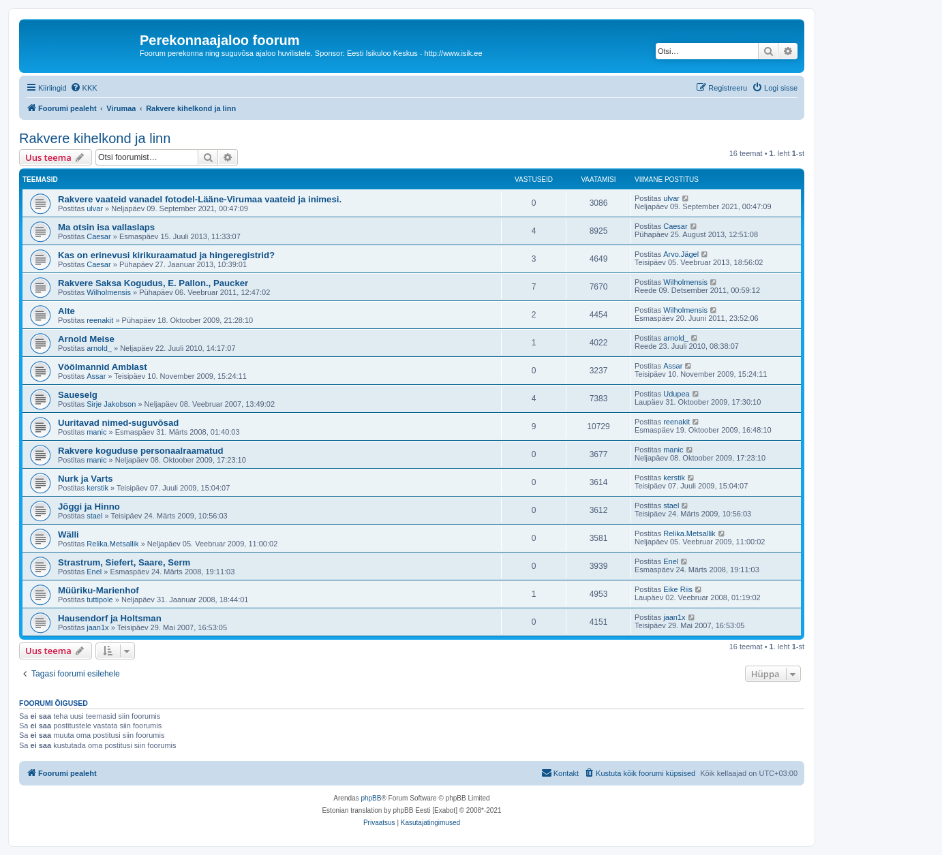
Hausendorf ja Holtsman (110, 618)
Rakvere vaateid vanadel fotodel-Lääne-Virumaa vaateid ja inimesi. (199, 199)
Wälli (68, 534)
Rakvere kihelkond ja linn (94, 138)
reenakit (100, 320)
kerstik (97, 488)
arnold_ (99, 348)
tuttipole (100, 599)
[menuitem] (83, 88)
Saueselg (77, 395)
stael (94, 516)
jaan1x (97, 627)
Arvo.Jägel (681, 254)
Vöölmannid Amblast (102, 367)
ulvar (95, 208)
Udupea (676, 394)
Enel (94, 572)
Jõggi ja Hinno (89, 506)
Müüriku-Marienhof (98, 590)
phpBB (371, 798)
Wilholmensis (109, 292)
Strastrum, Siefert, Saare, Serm (124, 562)
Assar (96, 376)
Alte (66, 311)
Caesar (98, 236)
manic (96, 432)
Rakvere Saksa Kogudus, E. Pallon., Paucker (153, 283)
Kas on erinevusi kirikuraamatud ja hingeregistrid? (166, 255)
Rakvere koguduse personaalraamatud (141, 451)
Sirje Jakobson (111, 404)
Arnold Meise (86, 339)
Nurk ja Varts (85, 478)
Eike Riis (678, 589)
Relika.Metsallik (112, 544)
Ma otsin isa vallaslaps (106, 227)
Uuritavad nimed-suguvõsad (118, 423)
